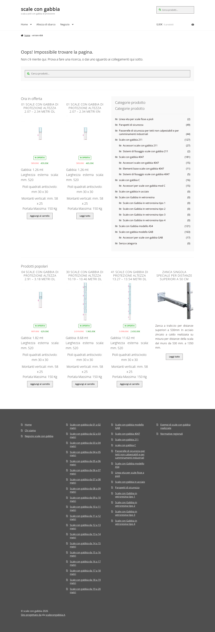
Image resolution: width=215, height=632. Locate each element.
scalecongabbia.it (55, 615)
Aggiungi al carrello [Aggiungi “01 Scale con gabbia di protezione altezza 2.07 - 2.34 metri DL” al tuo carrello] (39, 215)
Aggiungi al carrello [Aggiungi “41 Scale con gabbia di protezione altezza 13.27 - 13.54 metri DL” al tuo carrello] (129, 384)
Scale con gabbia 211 (130, 139)
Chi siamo (30, 430)
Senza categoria (128, 243)
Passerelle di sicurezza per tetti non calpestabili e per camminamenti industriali (130, 454)
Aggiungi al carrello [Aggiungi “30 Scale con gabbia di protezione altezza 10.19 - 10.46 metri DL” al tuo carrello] (85, 384)
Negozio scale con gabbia (39, 436)
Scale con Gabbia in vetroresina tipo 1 (144, 203)
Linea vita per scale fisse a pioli (136, 119)
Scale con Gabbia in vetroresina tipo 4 (144, 220)
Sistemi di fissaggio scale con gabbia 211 (145, 151)
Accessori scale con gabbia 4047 (141, 162)
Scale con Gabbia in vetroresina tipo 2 (144, 208)
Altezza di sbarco (46, 24)
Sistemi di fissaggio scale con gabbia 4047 (146, 174)
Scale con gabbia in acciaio (134, 191)
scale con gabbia (40, 9)
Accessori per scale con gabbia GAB (143, 237)
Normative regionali (171, 433)
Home (24, 24)
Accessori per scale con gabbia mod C (144, 185)
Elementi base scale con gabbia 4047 (143, 168)
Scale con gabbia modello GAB (136, 232)
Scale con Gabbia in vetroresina (137, 197)
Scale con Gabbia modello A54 (136, 226)
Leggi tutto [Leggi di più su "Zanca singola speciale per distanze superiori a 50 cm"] (174, 356)
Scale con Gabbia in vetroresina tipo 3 (144, 214)
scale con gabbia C (129, 180)
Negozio (65, 24)
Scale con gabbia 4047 (131, 157)
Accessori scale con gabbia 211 (140, 145)
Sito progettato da (31, 615)
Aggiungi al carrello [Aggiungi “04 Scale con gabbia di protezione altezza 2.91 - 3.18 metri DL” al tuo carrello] (40, 384)
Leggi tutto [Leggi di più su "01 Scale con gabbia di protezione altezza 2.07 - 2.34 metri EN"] (85, 215)
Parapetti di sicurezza (131, 124)
